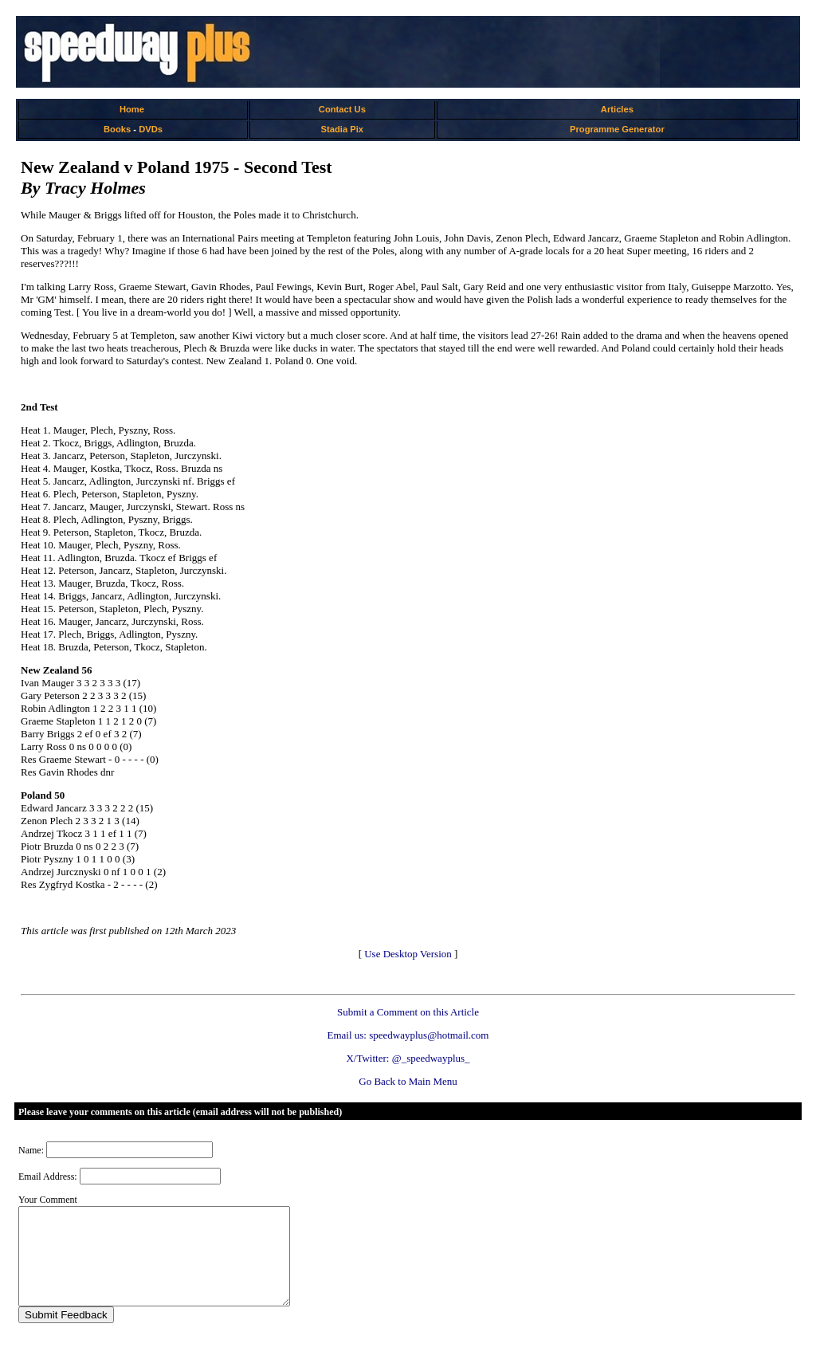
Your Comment (47, 1199)
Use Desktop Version (408, 954)
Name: (31, 1150)
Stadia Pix (342, 129)
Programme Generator (617, 129)
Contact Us (342, 109)
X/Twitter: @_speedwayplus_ (407, 1058)
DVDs (151, 129)
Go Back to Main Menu (408, 1081)
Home (132, 109)
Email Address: (47, 1176)
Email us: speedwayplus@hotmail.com (408, 1035)
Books (117, 129)
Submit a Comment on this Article (408, 1012)
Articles (617, 109)
